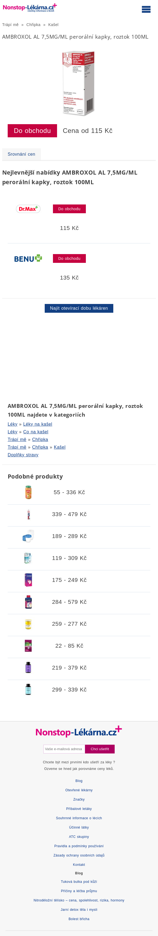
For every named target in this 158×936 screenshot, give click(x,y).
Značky (78, 799)
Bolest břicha (79, 919)
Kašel (53, 24)
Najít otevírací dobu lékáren (79, 308)
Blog (79, 781)
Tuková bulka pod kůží (79, 882)
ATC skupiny (79, 837)
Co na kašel (35, 431)
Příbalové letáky (79, 809)
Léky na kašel (37, 424)
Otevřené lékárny (79, 790)
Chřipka (33, 24)
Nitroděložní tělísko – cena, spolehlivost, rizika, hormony (79, 900)
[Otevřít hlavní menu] (146, 9)
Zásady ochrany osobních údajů (79, 855)
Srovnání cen (21, 154)
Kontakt (79, 865)
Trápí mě (10, 24)
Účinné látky (79, 827)
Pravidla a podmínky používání (79, 846)
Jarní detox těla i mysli (79, 910)
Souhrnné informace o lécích (79, 818)
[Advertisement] (79, 356)
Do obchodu (32, 130)
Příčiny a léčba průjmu (79, 891)
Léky (13, 424)
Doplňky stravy (23, 455)
